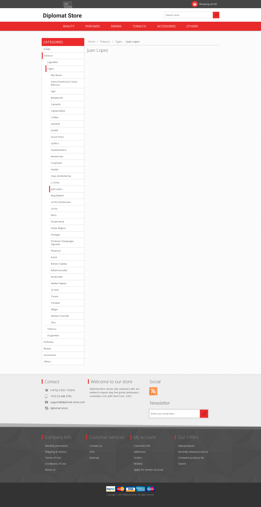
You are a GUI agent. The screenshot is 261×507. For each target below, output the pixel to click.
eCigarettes (53, 335)
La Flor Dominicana (61, 202)
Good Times (57, 136)
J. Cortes (55, 182)
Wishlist (138, 463)
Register (50, 4)
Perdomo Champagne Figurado (62, 243)
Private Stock (57, 221)
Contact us (95, 445)
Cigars (50, 68)
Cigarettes (52, 62)
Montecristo (57, 156)
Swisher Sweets (58, 283)
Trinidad (55, 302)
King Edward (57, 195)
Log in (65, 4)
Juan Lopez (56, 189)
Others (47, 361)
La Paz (54, 208)
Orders (138, 457)
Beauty (47, 348)
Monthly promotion (56, 445)
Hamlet (54, 169)
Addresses (140, 451)
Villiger (54, 309)
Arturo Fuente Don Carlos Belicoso (64, 83)
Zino (53, 322)
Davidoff (55, 123)
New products (186, 445)
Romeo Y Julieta (59, 263)
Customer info (142, 445)
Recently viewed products (193, 451)
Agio (53, 91)
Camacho (56, 104)
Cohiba (54, 117)
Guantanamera (58, 150)
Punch (54, 257)
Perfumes (48, 342)
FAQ (91, 451)
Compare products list (191, 457)
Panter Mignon (58, 228)
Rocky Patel (57, 276)
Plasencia (56, 250)
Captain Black (58, 110)
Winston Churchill (60, 315)
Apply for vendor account (148, 469)
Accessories (50, 355)
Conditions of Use (55, 463)
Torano (55, 296)
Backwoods (57, 97)
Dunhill (54, 130)
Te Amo (55, 289)
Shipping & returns (56, 451)
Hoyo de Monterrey (61, 176)
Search (182, 463)
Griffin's (55, 143)
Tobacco (48, 55)
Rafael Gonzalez (59, 270)
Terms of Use (53, 457)
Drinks (47, 49)
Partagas (55, 234)
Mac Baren (56, 75)
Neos (53, 215)
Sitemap (94, 457)
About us (50, 469)
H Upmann (56, 163)
